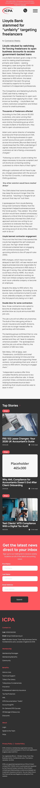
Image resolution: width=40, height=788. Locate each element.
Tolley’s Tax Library (8, 679)
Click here (23, 5)
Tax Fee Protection (8, 694)
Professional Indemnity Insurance (14, 690)
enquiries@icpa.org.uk (15, 636)
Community (6, 660)
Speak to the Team (8, 731)
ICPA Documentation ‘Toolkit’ (12, 701)
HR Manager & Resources (11, 712)
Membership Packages (10, 653)
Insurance (6, 687)
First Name (6, 564)
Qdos (20, 352)
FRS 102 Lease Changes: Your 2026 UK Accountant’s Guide (18, 440)
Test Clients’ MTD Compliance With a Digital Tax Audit (19, 525)
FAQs (4, 734)
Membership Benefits (9, 657)
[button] (35, 11)
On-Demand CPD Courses (11, 708)
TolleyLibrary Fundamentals (12, 683)
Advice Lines (6, 672)
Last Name (6, 574)
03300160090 (11, 632)
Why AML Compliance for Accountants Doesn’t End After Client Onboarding (19, 482)
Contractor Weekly (12, 40)
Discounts (6, 716)
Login (4, 727)
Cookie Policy (20, 744)
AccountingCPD (8, 705)
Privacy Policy (7, 744)
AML (3, 697)
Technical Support (8, 676)
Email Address (7, 585)
